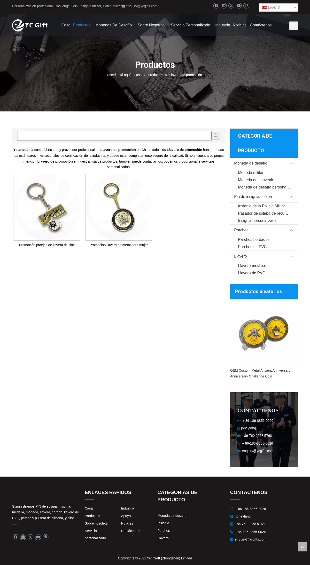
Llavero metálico (252, 266)
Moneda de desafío (250, 163)
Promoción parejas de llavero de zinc (47, 245)
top (302, 546)
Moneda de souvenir (255, 180)
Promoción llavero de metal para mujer (119, 245)
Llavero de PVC (251, 273)
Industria (127, 508)
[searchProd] (114, 136)
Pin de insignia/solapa (253, 197)
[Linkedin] (224, 6)
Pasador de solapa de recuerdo (265, 213)
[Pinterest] (246, 6)
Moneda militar (251, 173)
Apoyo (126, 516)
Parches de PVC (252, 247)
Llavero (240, 256)
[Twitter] (231, 6)
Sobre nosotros (96, 523)
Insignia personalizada (257, 221)
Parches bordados (254, 239)
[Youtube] (239, 6)
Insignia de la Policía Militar (261, 206)
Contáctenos (130, 531)
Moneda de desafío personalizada (267, 187)
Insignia (163, 523)
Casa (89, 508)
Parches (241, 230)
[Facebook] (216, 6)
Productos (92, 516)
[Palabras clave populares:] (293, 25)
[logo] (16, 492)
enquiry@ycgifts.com (141, 6)
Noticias (127, 523)
